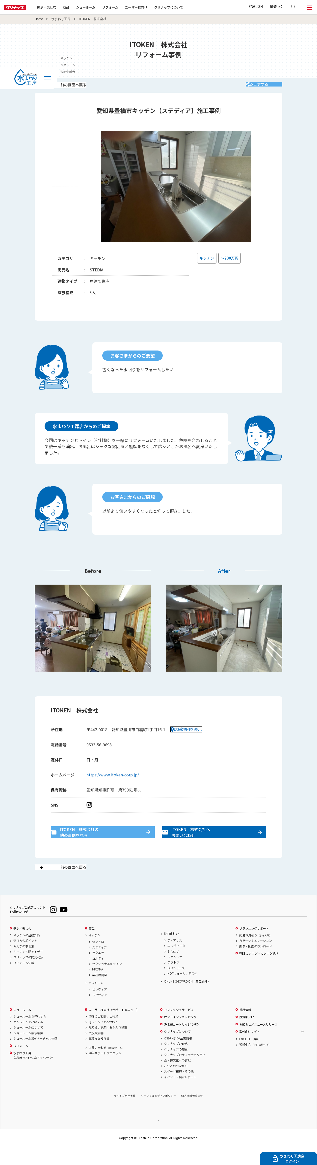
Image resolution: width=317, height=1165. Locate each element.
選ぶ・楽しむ (62, 7)
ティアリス (174, 958)
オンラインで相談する (28, 1039)
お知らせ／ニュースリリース (258, 1042)
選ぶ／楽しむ (22, 946)
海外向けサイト (249, 1049)
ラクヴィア (99, 1012)
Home (39, 19)
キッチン (95, 952)
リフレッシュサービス (179, 1027)
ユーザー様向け (152, 7)
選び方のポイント (25, 958)
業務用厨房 (99, 992)
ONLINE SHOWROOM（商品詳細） (187, 999)
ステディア (99, 965)
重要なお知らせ (99, 1056)
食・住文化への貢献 (177, 1078)
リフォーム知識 (23, 980)
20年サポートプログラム (105, 1070)
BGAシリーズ (176, 985)
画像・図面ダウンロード (255, 964)
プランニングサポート (254, 946)
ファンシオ (174, 974)
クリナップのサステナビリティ (184, 1072)
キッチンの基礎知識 (26, 952)
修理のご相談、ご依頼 (103, 1034)
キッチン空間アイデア (28, 969)
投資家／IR (246, 1034)
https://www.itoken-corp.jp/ (112, 781)
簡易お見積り (255, 952)
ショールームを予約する (29, 1034)
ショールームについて (28, 1045)
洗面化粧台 (171, 951)
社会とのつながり (176, 1083)
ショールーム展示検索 (28, 1050)
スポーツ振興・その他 (179, 1089)
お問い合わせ (107, 1065)
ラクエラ (98, 970)
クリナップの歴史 (176, 1067)
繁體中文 (276, 6)
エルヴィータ (176, 963)
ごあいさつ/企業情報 (178, 1055)
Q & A (104, 1039)
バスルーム (96, 1000)
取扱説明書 (96, 1050)
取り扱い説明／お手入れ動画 (108, 1045)
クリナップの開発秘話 (28, 975)
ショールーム (101, 7)
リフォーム (126, 7)
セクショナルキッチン (107, 981)
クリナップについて (184, 7)
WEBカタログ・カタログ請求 (258, 971)
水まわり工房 (61, 19)
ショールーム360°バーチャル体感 (35, 1056)
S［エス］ (174, 969)
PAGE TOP (158, 1137)
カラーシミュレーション (255, 958)
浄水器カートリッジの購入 (182, 1042)
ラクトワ (173, 980)
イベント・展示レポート (180, 1094)
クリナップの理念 (176, 1061)
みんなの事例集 (23, 964)
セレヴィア (99, 1007)
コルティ (98, 976)
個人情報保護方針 (192, 1113)
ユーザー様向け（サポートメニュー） (114, 1027)
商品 (92, 946)
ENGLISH (256, 6)
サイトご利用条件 (125, 1113)
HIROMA (97, 987)
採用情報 (245, 1027)
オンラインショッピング (180, 1034)
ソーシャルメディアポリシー (158, 1113)
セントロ (98, 959)
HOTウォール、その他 (182, 991)
